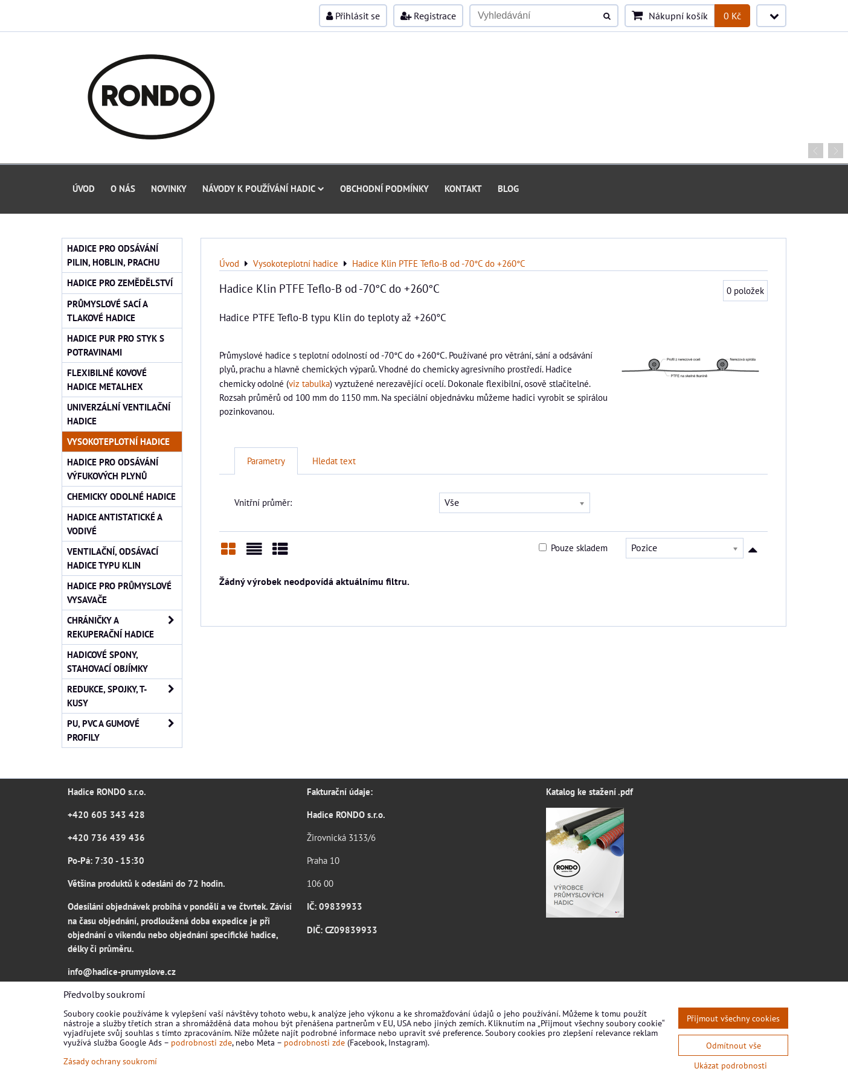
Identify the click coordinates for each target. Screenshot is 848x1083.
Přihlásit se (353, 16)
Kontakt (463, 188)
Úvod (83, 188)
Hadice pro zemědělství (120, 282)
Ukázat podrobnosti (730, 1065)
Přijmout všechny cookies (733, 1018)
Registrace (428, 16)
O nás (123, 188)
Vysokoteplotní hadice (118, 441)
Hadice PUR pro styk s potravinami (115, 345)
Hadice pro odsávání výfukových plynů (112, 469)
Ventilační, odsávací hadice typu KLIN (112, 558)
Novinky (169, 188)
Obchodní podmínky (384, 188)
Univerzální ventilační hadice (118, 414)
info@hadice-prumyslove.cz (122, 971)
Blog (508, 188)
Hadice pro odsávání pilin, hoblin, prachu (113, 255)
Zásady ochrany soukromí (110, 1061)
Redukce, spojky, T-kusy (124, 696)
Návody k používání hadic (263, 188)
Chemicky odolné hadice (121, 496)
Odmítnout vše (733, 1045)
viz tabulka (309, 383)
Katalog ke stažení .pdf (589, 791)
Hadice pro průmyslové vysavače (119, 592)
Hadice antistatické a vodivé (114, 524)
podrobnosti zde (201, 1042)
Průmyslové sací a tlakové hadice (107, 311)
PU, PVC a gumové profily (124, 730)
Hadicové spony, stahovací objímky (107, 661)
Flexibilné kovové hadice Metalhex (107, 379)
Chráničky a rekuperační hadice (124, 627)
